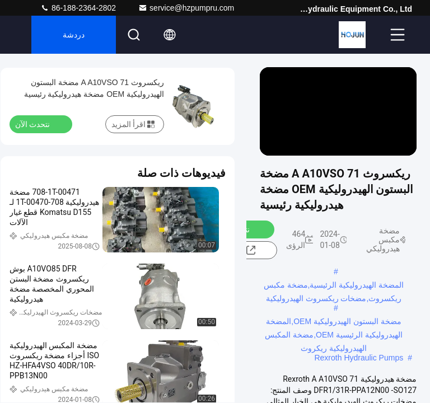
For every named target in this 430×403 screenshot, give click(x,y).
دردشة (74, 34)
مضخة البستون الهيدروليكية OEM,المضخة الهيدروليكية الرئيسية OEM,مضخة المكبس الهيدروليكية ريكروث (333, 322)
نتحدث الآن (39, 123)
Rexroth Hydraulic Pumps (358, 357)
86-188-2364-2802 (78, 7)
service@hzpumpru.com (186, 7)
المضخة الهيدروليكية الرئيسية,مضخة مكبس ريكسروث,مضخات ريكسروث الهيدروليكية (334, 286)
